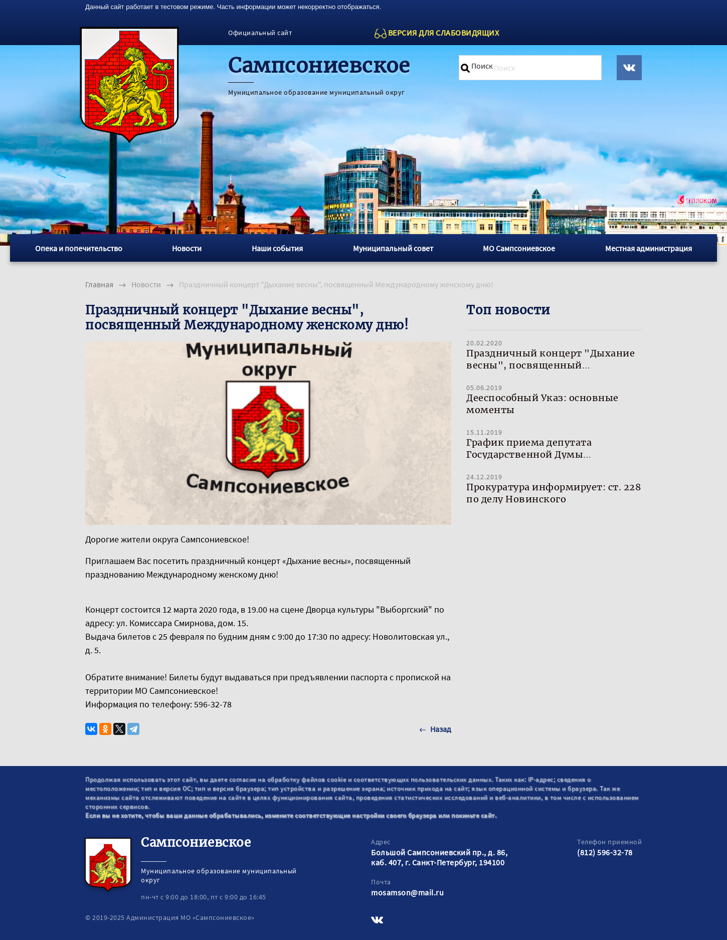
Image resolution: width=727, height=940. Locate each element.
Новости (187, 248)
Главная (99, 284)
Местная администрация (648, 248)
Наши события (277, 248)
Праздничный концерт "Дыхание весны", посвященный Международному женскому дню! (551, 365)
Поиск (482, 66)
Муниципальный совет (393, 248)
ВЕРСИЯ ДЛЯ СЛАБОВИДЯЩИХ (443, 33)
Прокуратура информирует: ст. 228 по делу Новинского (553, 493)
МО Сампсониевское (519, 248)
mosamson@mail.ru (407, 892)
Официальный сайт (260, 32)
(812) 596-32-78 (605, 852)
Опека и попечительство (78, 248)
